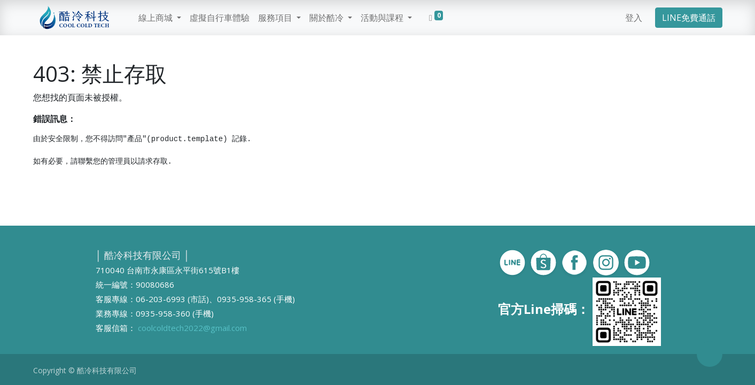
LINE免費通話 (688, 18)
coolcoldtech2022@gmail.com (192, 327)
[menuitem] (219, 17)
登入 (633, 18)
